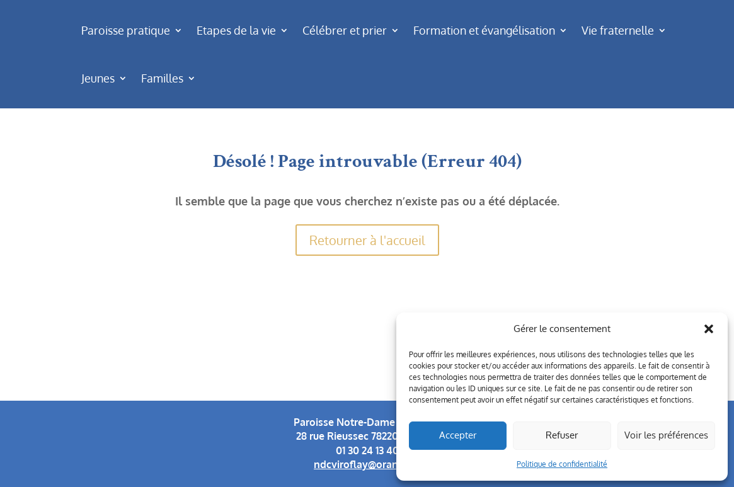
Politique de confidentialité (562, 464)
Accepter (457, 435)
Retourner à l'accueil (367, 240)
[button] (708, 329)
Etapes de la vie (236, 30)
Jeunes (98, 78)
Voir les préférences (666, 435)
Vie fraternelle (618, 30)
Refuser (562, 435)
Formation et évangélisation (484, 30)
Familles (162, 78)
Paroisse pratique (125, 30)
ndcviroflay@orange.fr (367, 464)
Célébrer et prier (344, 30)
